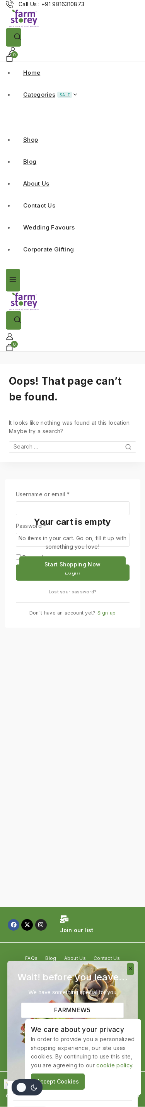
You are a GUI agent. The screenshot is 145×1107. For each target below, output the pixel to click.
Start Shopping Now (72, 564)
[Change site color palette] (27, 1087)
